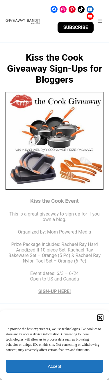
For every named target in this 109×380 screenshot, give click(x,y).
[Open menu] (100, 20)
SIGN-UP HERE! (54, 291)
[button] (100, 318)
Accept (54, 366)
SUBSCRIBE (75, 27)
